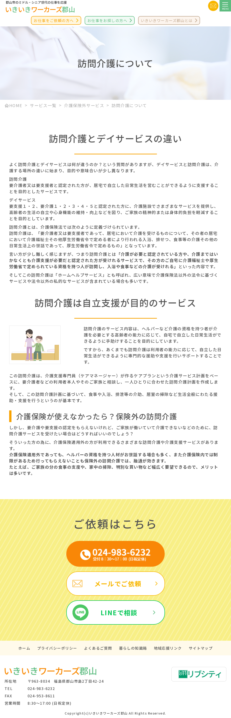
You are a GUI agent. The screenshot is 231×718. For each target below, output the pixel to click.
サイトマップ (201, 648)
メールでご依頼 (118, 583)
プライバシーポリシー (57, 648)
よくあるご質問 (98, 648)
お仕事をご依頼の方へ (54, 20)
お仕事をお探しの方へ (107, 20)
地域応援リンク (168, 648)
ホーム (24, 648)
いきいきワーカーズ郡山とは (167, 20)
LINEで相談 (118, 612)
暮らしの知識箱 (133, 648)
